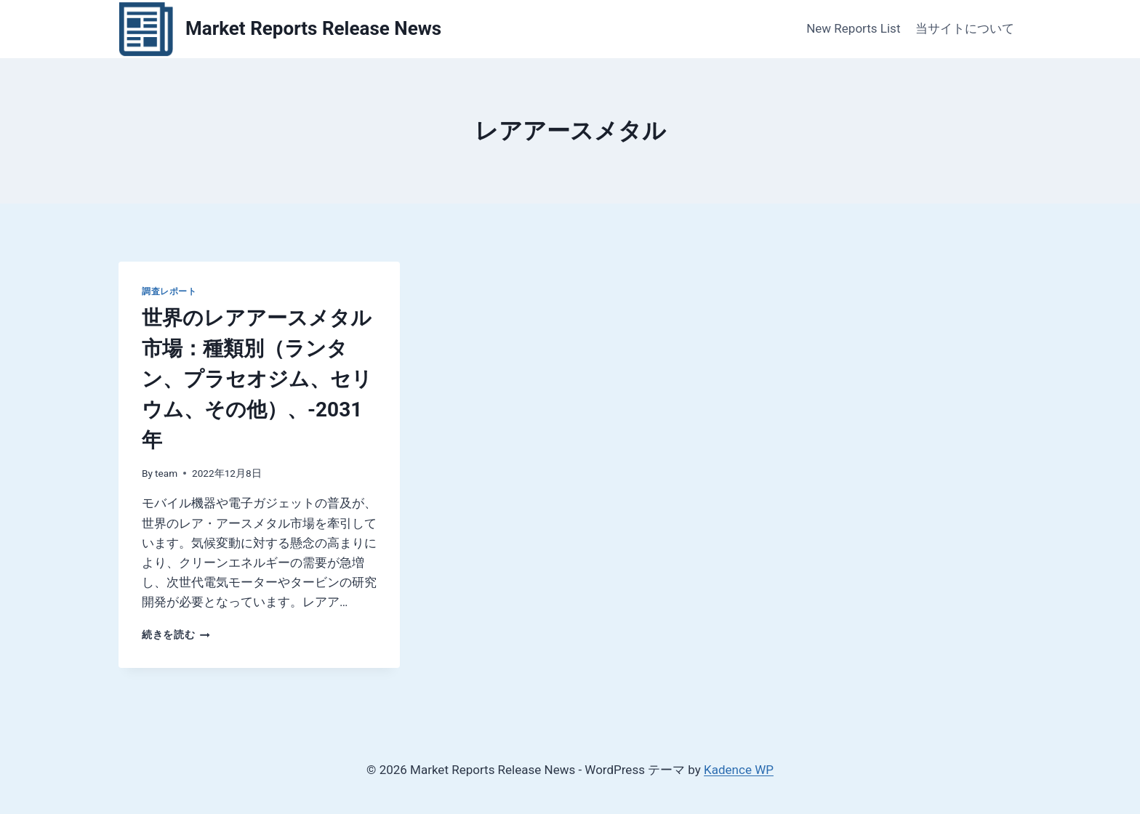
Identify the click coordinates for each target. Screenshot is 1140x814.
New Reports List (853, 28)
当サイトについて (964, 28)
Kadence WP (739, 769)
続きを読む (176, 634)
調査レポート (169, 291)
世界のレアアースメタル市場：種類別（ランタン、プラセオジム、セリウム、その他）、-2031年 (257, 379)
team (166, 473)
